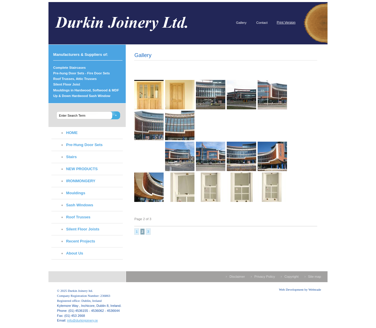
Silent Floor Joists (82, 229)
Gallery (241, 22)
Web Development (291, 289)
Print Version (286, 22)
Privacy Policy (264, 276)
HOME (72, 132)
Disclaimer (237, 276)
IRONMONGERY (80, 181)
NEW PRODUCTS (82, 169)
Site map (314, 276)
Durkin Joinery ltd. (132, 23)
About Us (74, 253)
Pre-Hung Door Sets (84, 145)
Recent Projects (80, 241)
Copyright (291, 276)
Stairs (71, 157)
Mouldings (75, 193)
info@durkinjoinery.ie (82, 320)
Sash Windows (79, 205)
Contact (262, 22)
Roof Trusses (78, 217)
